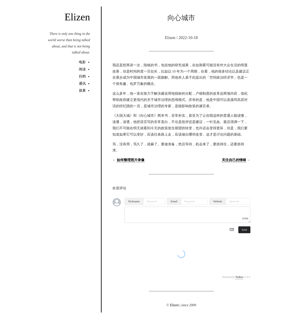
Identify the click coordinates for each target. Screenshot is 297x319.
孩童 (82, 90)
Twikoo (239, 277)
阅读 (82, 69)
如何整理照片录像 (130, 160)
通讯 (82, 83)
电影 (82, 62)
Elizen (77, 17)
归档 (82, 76)
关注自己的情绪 (234, 160)
